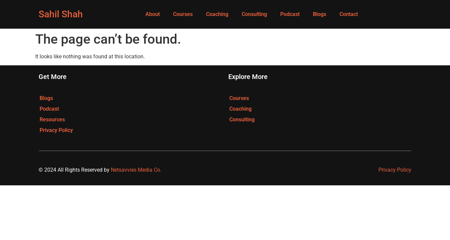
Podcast (290, 14)
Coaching (217, 14)
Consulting (254, 14)
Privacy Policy (56, 130)
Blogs (319, 14)
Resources (52, 119)
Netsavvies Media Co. (136, 170)
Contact (348, 14)
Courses (183, 14)
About (152, 14)
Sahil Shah (61, 14)
